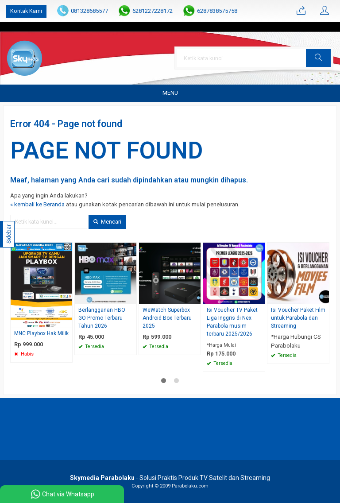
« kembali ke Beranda (37, 204)
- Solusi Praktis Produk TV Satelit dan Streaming (170, 477)
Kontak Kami (26, 11)
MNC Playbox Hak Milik (41, 333)
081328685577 (89, 11)
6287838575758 (217, 11)
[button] (318, 58)
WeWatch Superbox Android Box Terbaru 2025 (167, 318)
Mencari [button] (107, 221)
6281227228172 (152, 11)
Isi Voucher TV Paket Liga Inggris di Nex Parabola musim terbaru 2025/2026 (232, 322)
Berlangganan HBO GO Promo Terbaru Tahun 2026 (101, 318)
